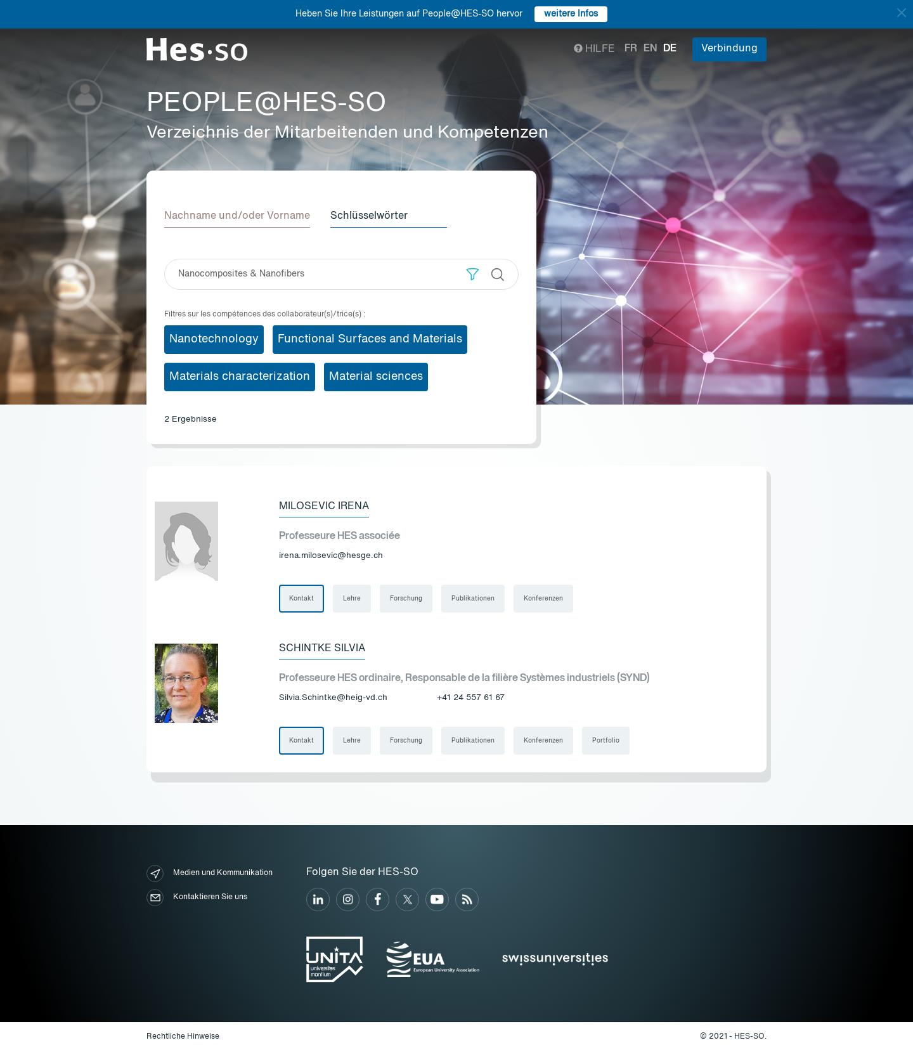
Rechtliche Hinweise (182, 1037)
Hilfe (594, 49)
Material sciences (376, 376)
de (670, 49)
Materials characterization (239, 376)
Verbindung (729, 49)
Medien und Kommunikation (209, 873)
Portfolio (605, 740)
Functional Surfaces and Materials (370, 339)
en (650, 49)
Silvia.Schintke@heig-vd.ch (333, 698)
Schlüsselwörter (369, 216)
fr (631, 49)
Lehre (352, 598)
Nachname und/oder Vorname (237, 216)
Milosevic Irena (324, 507)
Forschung (406, 598)
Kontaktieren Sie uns (196, 897)
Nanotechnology (214, 339)
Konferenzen (543, 598)
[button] (472, 274)
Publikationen (473, 598)
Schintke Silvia (322, 649)
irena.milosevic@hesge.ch (331, 556)
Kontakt (301, 598)
